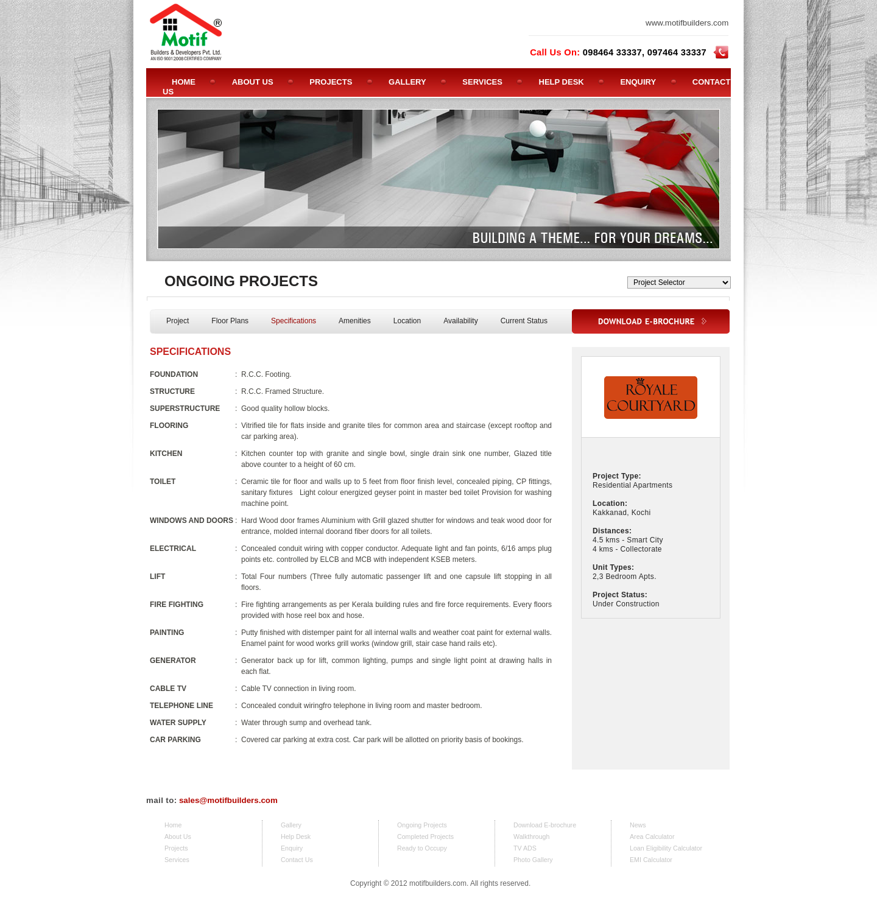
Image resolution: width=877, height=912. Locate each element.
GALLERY (407, 81)
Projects (176, 848)
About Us (177, 836)
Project (177, 321)
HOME (183, 81)
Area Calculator (652, 836)
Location (407, 321)
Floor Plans (229, 321)
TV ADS (525, 848)
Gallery (291, 825)
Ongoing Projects (422, 825)
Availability (460, 321)
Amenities (355, 321)
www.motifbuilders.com (687, 22)
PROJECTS (330, 81)
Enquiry (292, 848)
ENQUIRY (638, 81)
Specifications (293, 321)
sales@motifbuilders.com (228, 800)
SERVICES (482, 81)
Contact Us (297, 859)
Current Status (524, 321)
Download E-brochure (544, 825)
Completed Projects (425, 836)
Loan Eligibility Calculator (666, 848)
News (638, 825)
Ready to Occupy (422, 848)
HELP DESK (561, 81)
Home (172, 825)
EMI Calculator (651, 859)
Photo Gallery (533, 859)
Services (176, 859)
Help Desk (296, 836)
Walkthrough (531, 836)
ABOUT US (252, 81)
